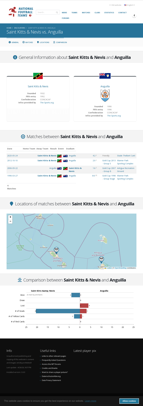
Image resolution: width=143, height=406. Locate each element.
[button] (56, 250)
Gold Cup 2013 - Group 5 (94, 163)
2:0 (77, 163)
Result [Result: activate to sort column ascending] (78, 148)
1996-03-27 (12, 178)
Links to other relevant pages (54, 356)
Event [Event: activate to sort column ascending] (86, 148)
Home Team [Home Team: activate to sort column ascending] (42, 148)
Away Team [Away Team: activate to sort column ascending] (56, 148)
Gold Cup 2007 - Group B (94, 171)
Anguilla (105, 86)
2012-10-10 (12, 163)
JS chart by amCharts (34, 294)
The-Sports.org (47, 102)
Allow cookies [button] (129, 401)
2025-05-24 (12, 155)
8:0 (77, 178)
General (13, 42)
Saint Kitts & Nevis (38, 86)
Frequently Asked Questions (54, 360)
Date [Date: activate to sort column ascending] (9, 148)
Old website (115, 5)
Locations (43, 42)
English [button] (129, 5)
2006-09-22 (12, 171)
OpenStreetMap (121, 268)
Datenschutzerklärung (51, 376)
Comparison (60, 42)
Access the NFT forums (51, 364)
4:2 (77, 155)
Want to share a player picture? (55, 372)
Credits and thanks (50, 368)
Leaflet (108, 268)
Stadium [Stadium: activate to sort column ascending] (113, 148)
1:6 (77, 171)
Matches (27, 42)
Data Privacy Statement (51, 380)
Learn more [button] (90, 401)
